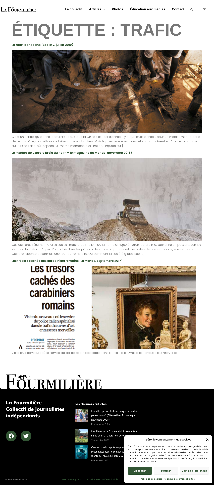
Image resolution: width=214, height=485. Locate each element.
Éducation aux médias (147, 9)
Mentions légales (71, 479)
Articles (97, 9)
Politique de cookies (151, 478)
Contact (178, 9)
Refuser (166, 471)
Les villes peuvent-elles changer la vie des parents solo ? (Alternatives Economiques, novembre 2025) (114, 415)
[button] (207, 439)
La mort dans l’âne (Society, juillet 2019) (42, 45)
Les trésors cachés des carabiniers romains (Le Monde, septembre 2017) (67, 261)
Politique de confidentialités (179, 478)
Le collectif (73, 9)
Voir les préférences (194, 471)
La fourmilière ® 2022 (16, 479)
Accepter (140, 471)
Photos (117, 9)
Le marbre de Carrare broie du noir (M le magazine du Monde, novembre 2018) (72, 153)
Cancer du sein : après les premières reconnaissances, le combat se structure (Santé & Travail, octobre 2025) (113, 451)
